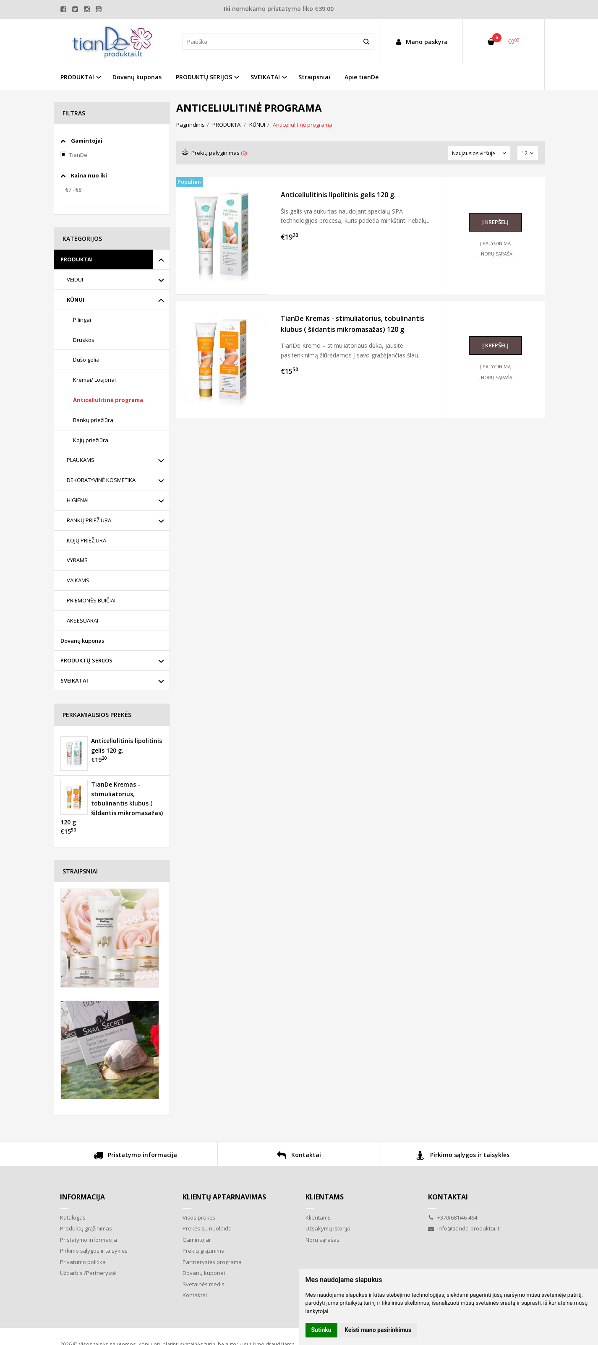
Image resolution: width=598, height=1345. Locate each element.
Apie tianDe (362, 77)
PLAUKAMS (80, 460)
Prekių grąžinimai (204, 1250)
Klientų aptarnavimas (224, 1197)
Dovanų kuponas (137, 77)
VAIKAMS (78, 580)
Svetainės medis (204, 1284)
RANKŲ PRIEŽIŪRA (89, 520)
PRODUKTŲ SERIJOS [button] (204, 77)
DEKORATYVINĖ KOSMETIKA (101, 480)
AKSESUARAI (82, 620)
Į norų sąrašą (495, 253)
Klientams (325, 1197)
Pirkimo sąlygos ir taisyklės (462, 1156)
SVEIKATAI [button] (265, 77)
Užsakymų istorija (328, 1228)
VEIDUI (75, 279)
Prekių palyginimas (215, 152)
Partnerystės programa (212, 1262)
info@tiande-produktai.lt (463, 1228)
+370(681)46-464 (452, 1217)
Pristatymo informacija (135, 1156)
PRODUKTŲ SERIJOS (86, 660)
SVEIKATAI (74, 680)
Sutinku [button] (321, 1330)
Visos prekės (199, 1217)
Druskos (83, 340)
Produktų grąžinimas (86, 1228)
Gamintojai (196, 1239)
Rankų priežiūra (93, 420)
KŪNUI (75, 299)
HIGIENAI (78, 500)
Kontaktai (299, 1156)
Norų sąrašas (322, 1239)
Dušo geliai (87, 359)
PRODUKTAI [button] (77, 77)
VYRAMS (77, 560)
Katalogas (73, 1217)
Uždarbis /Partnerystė (88, 1273)
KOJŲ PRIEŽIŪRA (86, 540)
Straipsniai (314, 77)
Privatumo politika (83, 1262)
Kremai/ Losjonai (94, 379)
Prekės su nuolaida (207, 1228)
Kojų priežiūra (90, 440)
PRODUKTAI (76, 259)
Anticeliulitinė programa (108, 400)
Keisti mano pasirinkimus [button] (378, 1330)
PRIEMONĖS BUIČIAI (91, 600)
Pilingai (82, 319)
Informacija (82, 1197)
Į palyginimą (495, 243)
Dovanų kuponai (204, 1273)
